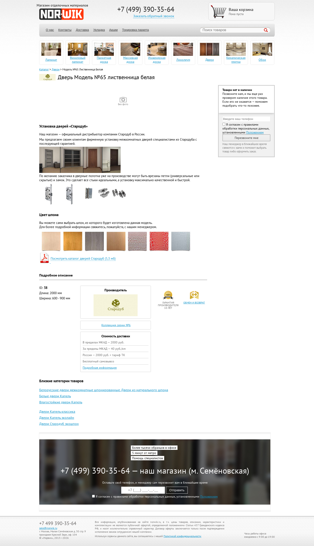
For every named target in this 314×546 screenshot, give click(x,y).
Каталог (44, 69)
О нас (50, 30)
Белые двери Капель (55, 396)
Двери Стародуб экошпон (59, 423)
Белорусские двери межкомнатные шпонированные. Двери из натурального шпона (103, 390)
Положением (255, 132)
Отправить (176, 490)
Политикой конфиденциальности (182, 536)
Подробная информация (100, 368)
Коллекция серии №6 (116, 325)
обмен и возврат (194, 302)
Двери (56, 69)
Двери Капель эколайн (56, 417)
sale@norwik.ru (48, 528)
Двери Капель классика (57, 411)
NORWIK (61, 14)
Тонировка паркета (135, 30)
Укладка (99, 30)
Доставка (82, 30)
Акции (113, 30)
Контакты (64, 30)
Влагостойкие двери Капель (60, 402)
